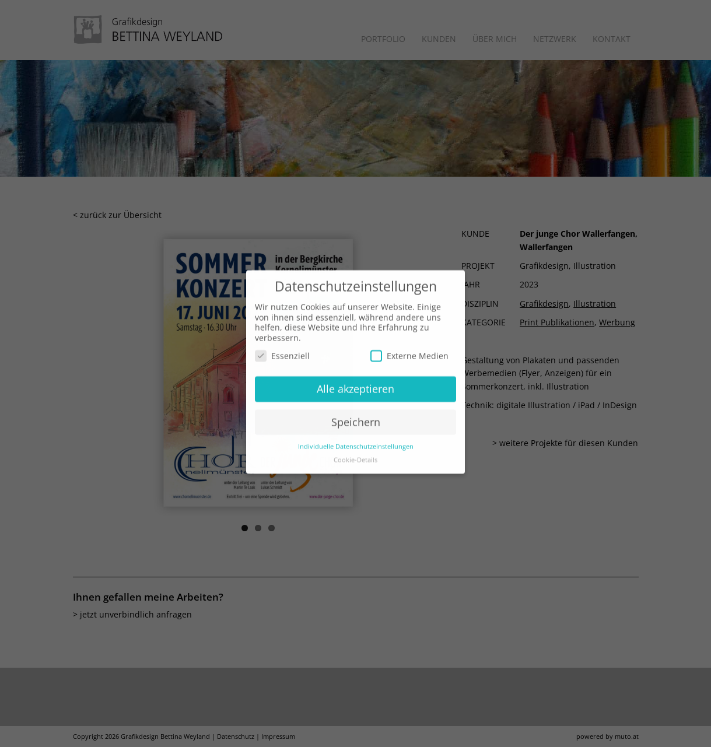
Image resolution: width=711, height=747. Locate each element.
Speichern (355, 411)
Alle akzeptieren (355, 378)
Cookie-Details (355, 449)
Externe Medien (409, 345)
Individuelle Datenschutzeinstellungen (356, 436)
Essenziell (282, 345)
